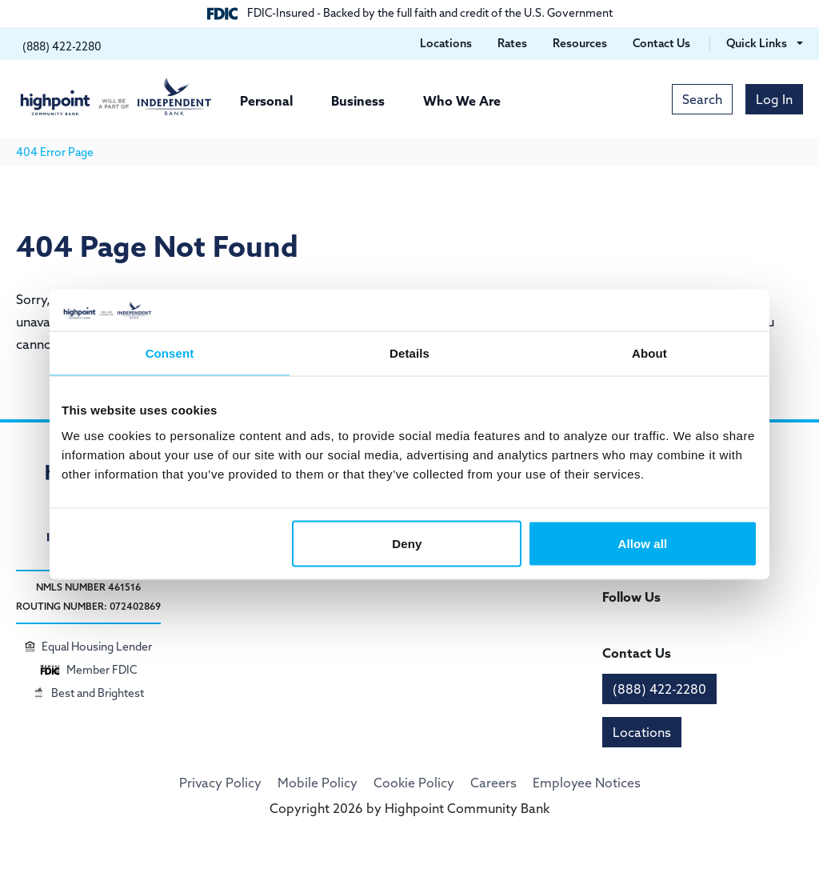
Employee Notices (587, 783)
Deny (406, 543)
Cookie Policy (414, 783)
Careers (493, 783)
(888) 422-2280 (659, 689)
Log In (774, 99)
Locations (642, 732)
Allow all (643, 543)
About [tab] (649, 353)
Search (702, 99)
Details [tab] (409, 353)
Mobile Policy (318, 783)
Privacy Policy (220, 783)
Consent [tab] (170, 353)
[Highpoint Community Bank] (116, 96)
